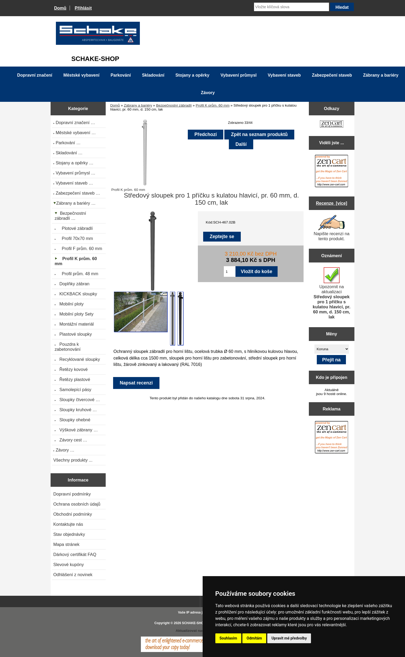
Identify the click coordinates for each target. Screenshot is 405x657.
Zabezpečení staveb (332, 75)
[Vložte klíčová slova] (291, 7)
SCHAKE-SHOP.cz (196, 623)
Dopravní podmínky (72, 494)
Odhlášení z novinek (72, 574)
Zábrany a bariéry (138, 105)
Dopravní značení (34, 75)
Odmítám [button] (254, 638)
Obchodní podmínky (72, 514)
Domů (60, 8)
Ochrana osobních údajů (76, 504)
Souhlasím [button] (228, 638)
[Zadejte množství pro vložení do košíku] (229, 271)
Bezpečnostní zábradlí (174, 105)
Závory (208, 92)
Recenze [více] (331, 203)
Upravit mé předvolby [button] (289, 638)
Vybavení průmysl (238, 75)
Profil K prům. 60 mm (213, 105)
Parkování (120, 75)
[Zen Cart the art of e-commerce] (331, 124)
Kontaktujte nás (68, 524)
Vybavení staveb (284, 75)
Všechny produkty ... (72, 460)
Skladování (153, 75)
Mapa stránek (66, 544)
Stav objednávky (69, 534)
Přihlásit (83, 8)
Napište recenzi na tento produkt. (331, 228)
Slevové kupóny (68, 564)
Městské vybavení (81, 75)
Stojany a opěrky (192, 75)
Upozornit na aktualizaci (331, 293)
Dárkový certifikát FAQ (74, 554)
